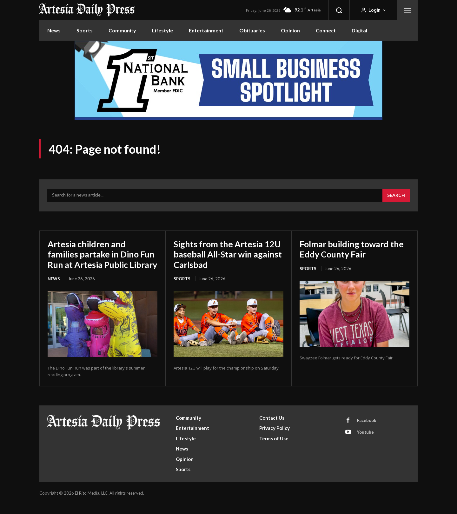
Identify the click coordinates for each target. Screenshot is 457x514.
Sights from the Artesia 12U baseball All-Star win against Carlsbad (224, 254)
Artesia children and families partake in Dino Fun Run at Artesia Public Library (98, 259)
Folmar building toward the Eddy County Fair (354, 248)
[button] (339, 10)
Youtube (365, 442)
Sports (182, 278)
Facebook (366, 430)
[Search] (396, 195)
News (54, 288)
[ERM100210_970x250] (228, 80)
